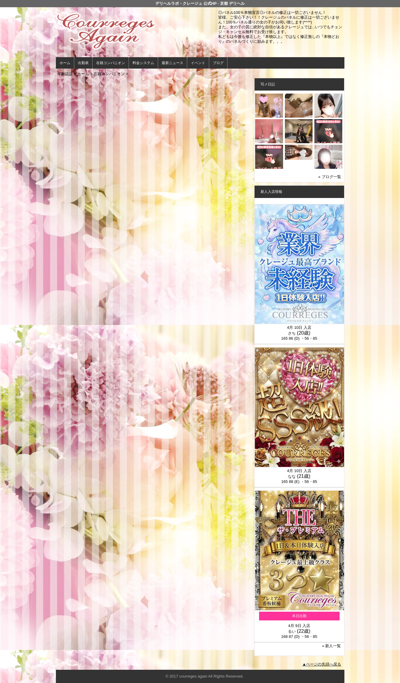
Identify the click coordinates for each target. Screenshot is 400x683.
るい (292, 631)
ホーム (65, 63)
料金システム (143, 63)
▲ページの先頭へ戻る (321, 664)
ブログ (218, 63)
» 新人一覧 (331, 646)
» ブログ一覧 (329, 177)
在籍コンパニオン (110, 63)
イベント (198, 63)
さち (292, 333)
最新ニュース (172, 63)
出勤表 (83, 63)
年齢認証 (65, 74)
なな (292, 476)
